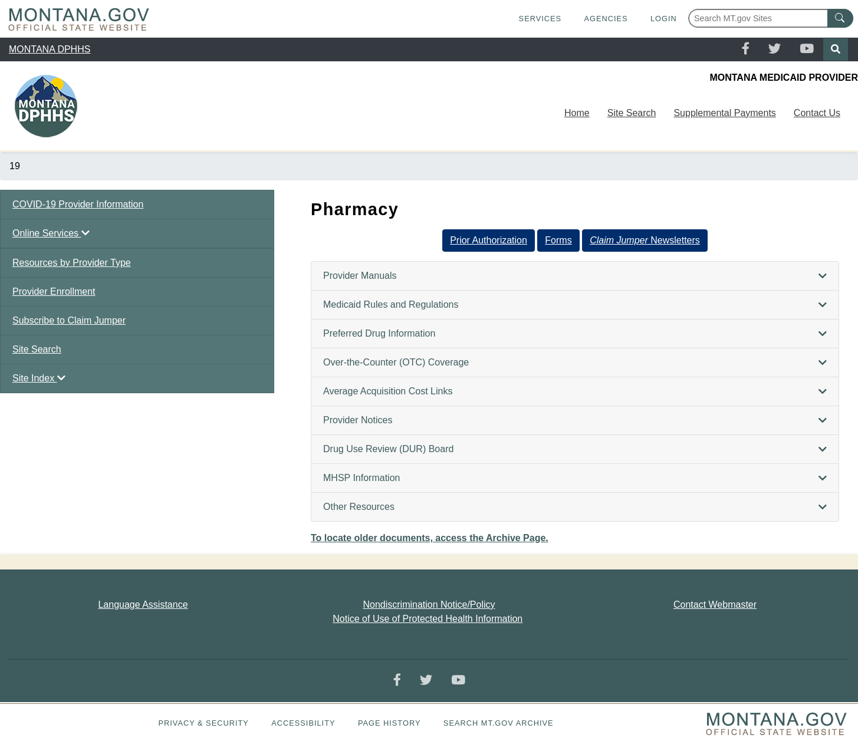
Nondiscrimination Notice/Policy (429, 605)
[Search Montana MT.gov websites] (770, 18)
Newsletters (645, 240)
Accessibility (303, 723)
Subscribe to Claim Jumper (69, 320)
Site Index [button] (38, 378)
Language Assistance (143, 605)
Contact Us (817, 113)
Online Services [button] (51, 233)
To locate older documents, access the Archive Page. (429, 538)
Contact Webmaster (715, 605)
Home (577, 113)
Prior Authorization (488, 240)
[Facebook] (745, 49)
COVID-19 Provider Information (77, 204)
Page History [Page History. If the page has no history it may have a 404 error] (389, 723)
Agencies (605, 18)
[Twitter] (774, 49)
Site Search (631, 113)
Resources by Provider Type (71, 263)
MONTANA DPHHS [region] (49, 49)
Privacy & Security (203, 723)
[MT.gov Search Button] (840, 18)
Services (540, 18)
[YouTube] (806, 49)
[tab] (575, 276)
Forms (558, 240)
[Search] (835, 49)
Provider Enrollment (54, 291)
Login (663, 18)
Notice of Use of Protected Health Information (427, 619)
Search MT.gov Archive (498, 723)
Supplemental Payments (724, 113)
